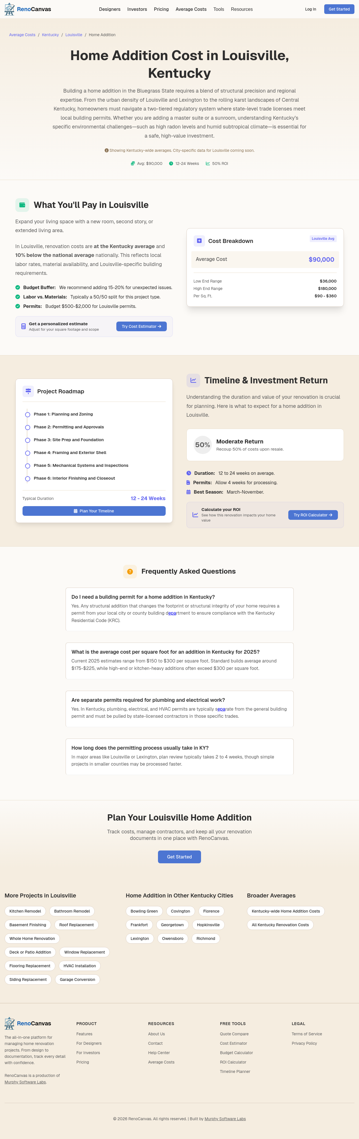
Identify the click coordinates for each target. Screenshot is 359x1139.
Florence (211, 911)
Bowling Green (144, 911)
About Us (156, 1033)
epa (172, 613)
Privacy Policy (304, 1043)
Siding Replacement (28, 979)
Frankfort (139, 924)
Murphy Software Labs (25, 1082)
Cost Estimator (233, 1043)
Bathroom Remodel (72, 911)
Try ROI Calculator (313, 515)
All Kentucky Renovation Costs (280, 924)
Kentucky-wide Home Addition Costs (286, 911)
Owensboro (173, 938)
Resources (242, 9)
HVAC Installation (80, 965)
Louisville (73, 34)
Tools (219, 9)
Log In (310, 9)
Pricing (161, 9)
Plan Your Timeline (94, 511)
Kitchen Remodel (25, 911)
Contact (155, 1043)
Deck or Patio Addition (30, 952)
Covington (180, 911)
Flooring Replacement (29, 965)
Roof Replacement (76, 924)
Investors (137, 9)
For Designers (89, 1043)
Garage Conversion (77, 979)
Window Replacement (84, 952)
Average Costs (191, 9)
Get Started (339, 9)
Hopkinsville (208, 924)
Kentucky (50, 34)
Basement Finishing (27, 924)
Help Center (159, 1052)
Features (84, 1033)
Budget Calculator (236, 1052)
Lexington (140, 938)
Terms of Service (307, 1033)
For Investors (88, 1052)
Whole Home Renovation (32, 938)
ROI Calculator (233, 1062)
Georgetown (172, 924)
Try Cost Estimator (141, 326)
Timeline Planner (235, 1071)
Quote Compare (234, 1033)
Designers (109, 9)
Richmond (205, 938)
